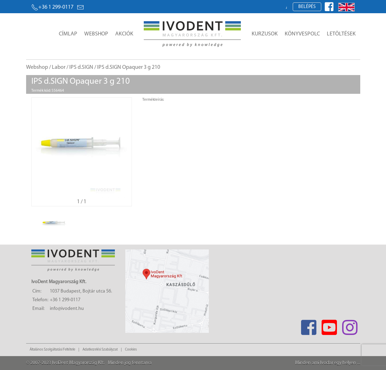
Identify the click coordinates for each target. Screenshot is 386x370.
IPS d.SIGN (81, 67)
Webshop (96, 34)
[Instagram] (350, 325)
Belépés (307, 6)
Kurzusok (265, 34)
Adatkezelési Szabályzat (100, 350)
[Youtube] (329, 325)
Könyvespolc (302, 34)
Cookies (131, 350)
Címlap (68, 34)
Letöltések (341, 34)
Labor (58, 67)
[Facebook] (309, 325)
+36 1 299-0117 (52, 7)
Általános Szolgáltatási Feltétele (52, 350)
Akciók (124, 34)
